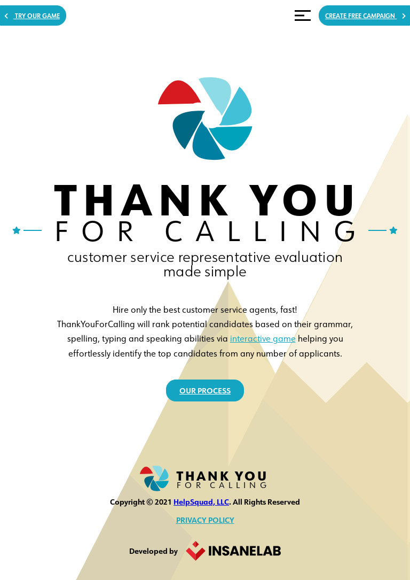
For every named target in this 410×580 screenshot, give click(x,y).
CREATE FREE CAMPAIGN (337, 19)
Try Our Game (54, 19)
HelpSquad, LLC (201, 502)
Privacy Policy (205, 520)
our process (205, 390)
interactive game (263, 336)
